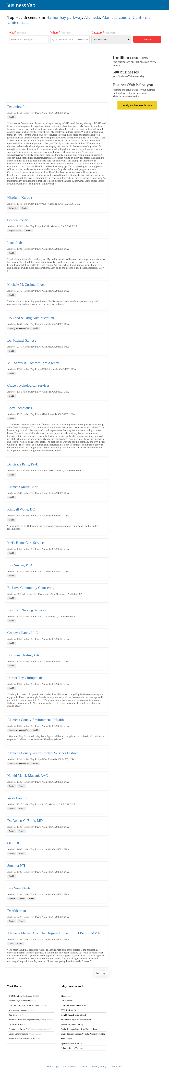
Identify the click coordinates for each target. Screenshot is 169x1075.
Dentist (12, 898)
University (13, 208)
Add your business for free (137, 105)
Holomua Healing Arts (23, 655)
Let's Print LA (17, 1024)
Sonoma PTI (16, 866)
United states (18, 22)
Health (11, 117)
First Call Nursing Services (26, 610)
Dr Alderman (16, 911)
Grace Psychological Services (28, 385)
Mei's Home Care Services (26, 543)
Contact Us (116, 1066)
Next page (101, 973)
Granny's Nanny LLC (22, 633)
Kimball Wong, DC (21, 509)
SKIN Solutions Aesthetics (23, 996)
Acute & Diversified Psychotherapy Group (30, 1019)
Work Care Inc (17, 798)
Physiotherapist (15, 230)
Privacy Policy (98, 1066)
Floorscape (66, 996)
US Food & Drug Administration (30, 318)
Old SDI (13, 843)
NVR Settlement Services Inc (74, 1005)
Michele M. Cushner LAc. (26, 285)
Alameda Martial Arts (22, 487)
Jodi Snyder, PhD (19, 565)
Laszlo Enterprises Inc (24, 1034)
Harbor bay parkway (64, 17)
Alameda (92, 17)
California (141, 17)
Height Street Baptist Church (74, 1015)
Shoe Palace (66, 1038)
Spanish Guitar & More (71, 1043)
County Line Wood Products (30, 1029)
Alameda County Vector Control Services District (42, 753)
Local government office (19, 328)
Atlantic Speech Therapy (72, 1048)
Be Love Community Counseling (30, 588)
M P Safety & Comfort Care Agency (33, 363)
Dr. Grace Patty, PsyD (23, 464)
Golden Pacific (17, 220)
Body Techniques (19, 408)
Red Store (15, 1015)
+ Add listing (69, 1066)
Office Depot (67, 1000)
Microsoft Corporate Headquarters (76, 1019)
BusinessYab (20, 5)
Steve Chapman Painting (72, 1024)
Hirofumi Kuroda (19, 198)
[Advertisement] (56, 76)
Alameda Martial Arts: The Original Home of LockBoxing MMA (53, 933)
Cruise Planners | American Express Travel (80, 1029)
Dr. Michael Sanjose (21, 340)
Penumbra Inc (17, 107)
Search (147, 39)
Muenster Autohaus (21, 1010)
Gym (11, 943)
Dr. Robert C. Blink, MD (25, 821)
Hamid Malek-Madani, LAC (27, 776)
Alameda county (116, 17)
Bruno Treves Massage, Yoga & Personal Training (83, 1034)
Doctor (12, 786)
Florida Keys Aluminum (21, 1000)
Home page (53, 1066)
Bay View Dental (19, 888)
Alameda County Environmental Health (35, 720)
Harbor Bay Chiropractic (25, 678)
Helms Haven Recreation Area (24, 1038)
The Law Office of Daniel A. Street (27, 1005)
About (84, 1066)
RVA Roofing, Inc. (69, 1010)
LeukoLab (14, 243)
